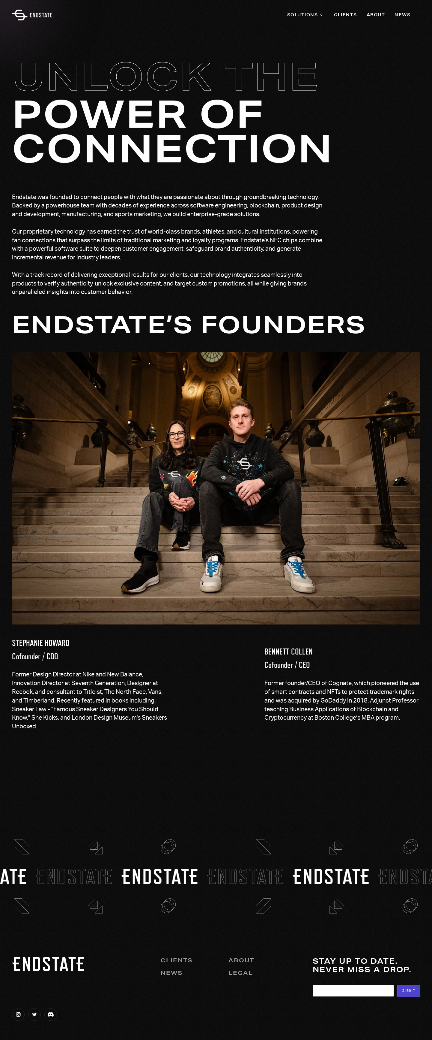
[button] (306, 15)
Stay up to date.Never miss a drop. (362, 965)
